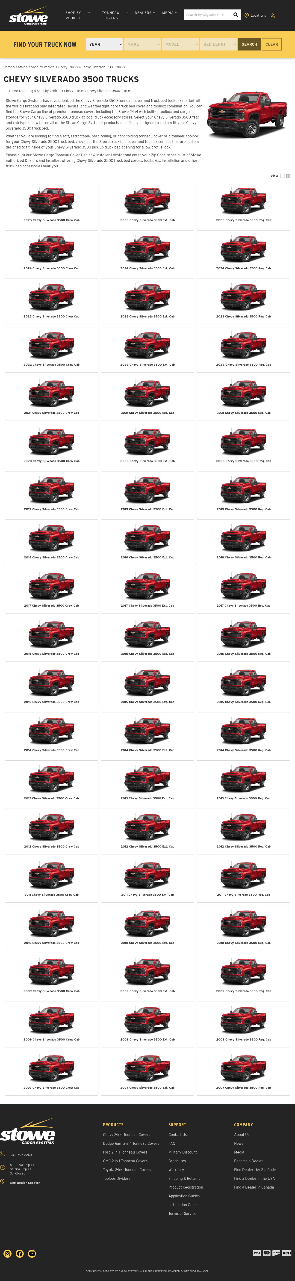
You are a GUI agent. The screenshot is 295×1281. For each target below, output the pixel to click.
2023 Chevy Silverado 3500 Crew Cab (51, 316)
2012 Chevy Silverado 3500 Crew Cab (51, 846)
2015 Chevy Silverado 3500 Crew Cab (51, 701)
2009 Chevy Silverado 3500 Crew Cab (52, 990)
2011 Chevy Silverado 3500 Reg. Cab (243, 894)
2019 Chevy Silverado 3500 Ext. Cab (147, 508)
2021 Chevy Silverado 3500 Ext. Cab (147, 412)
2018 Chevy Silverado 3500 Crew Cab (51, 557)
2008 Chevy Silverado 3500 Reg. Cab (243, 1038)
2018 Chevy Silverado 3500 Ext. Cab (147, 557)
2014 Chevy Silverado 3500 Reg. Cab (244, 749)
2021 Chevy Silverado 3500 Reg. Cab (244, 412)
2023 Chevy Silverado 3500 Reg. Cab (243, 316)
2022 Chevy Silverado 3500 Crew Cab (52, 364)
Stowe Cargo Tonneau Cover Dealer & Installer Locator (78, 155)
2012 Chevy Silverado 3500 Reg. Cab (244, 846)
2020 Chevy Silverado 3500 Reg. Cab (243, 460)
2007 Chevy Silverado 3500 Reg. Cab (243, 1086)
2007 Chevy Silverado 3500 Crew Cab (51, 1086)
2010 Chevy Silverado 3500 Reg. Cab (244, 942)
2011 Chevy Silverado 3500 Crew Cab (51, 894)
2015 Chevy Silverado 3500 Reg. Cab (244, 701)
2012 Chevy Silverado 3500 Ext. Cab (147, 846)
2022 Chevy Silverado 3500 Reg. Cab (243, 364)
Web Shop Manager (196, 1270)
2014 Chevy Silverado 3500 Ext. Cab (147, 749)
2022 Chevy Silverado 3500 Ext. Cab (147, 364)
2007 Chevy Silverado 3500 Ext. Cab (147, 1086)
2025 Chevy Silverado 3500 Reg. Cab (243, 220)
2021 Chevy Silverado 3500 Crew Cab (51, 412)
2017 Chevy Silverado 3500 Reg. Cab (243, 605)
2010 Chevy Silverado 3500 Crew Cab (51, 942)
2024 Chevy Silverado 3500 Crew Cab (51, 268)
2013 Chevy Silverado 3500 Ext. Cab (147, 798)
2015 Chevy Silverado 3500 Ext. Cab (147, 701)
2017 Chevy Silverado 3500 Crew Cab (51, 605)
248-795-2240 (16, 1153)
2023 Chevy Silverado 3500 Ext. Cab (147, 316)
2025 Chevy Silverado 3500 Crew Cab (52, 220)
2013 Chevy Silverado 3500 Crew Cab (51, 798)
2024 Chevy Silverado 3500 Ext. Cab (147, 268)
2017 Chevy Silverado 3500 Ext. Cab (147, 605)
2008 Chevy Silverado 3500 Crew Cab (52, 1038)
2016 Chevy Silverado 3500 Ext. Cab (147, 653)
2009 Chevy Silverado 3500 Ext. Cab (147, 990)
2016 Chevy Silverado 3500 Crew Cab (51, 653)
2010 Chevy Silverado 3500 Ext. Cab (147, 942)
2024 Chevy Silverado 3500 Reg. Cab (243, 268)
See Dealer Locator (20, 1181)
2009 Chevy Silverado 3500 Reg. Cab (243, 990)
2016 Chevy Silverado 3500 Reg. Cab (244, 653)
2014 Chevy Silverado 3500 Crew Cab (51, 749)
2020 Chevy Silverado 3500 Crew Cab (52, 460)
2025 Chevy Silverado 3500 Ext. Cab (147, 220)
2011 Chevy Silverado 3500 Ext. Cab (147, 894)
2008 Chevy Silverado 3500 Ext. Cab (147, 1038)
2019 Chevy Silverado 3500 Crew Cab (51, 508)
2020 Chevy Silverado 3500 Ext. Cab (147, 460)
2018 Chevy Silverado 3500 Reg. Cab (244, 557)
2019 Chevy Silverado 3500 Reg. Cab (244, 508)
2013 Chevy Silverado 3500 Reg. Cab (243, 798)
